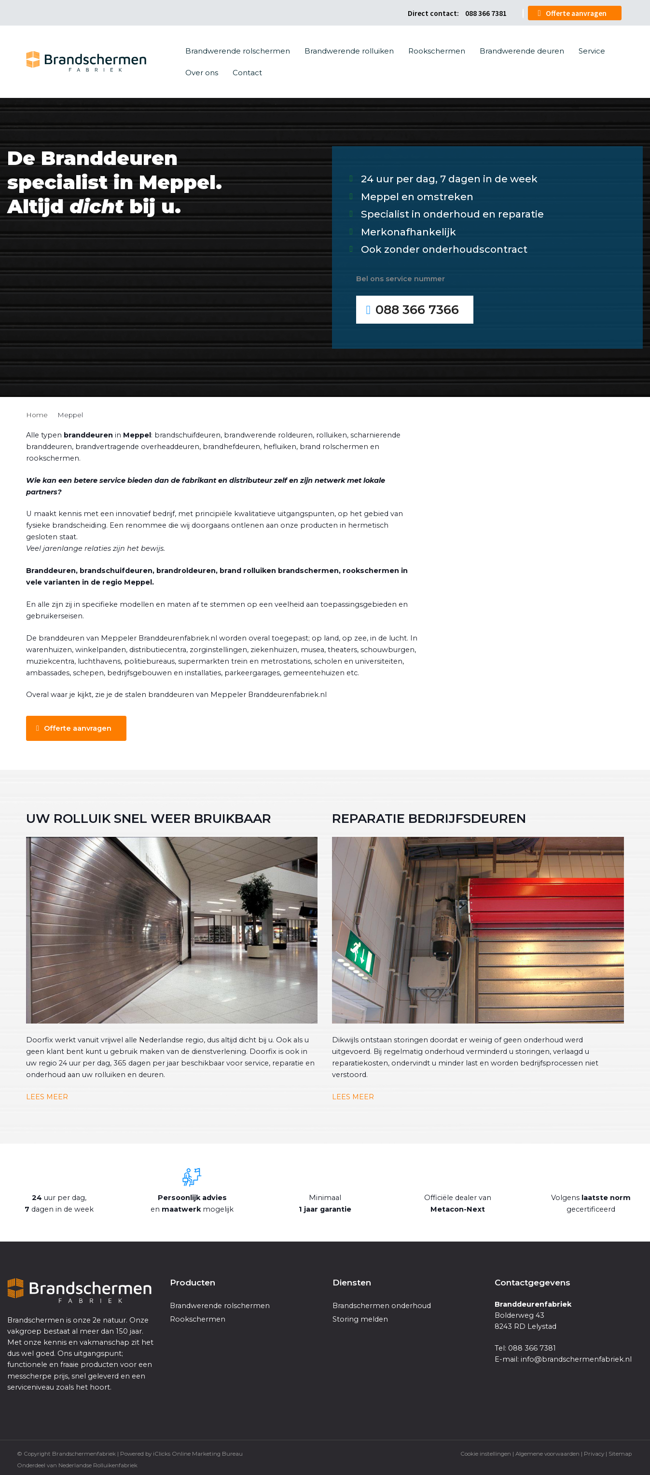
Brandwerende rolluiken (349, 50)
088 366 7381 (486, 12)
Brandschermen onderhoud (381, 1303)
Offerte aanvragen (576, 12)
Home (37, 413)
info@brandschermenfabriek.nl (576, 1357)
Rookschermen (436, 50)
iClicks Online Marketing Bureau (198, 1451)
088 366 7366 (417, 308)
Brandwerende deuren (522, 50)
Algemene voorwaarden (547, 1451)
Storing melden (360, 1317)
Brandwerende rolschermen (237, 50)
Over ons (201, 71)
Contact (247, 71)
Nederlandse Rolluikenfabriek (98, 1463)
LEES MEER (47, 1095)
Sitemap (620, 1451)
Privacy (594, 1451)
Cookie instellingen (485, 1451)
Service (592, 50)
